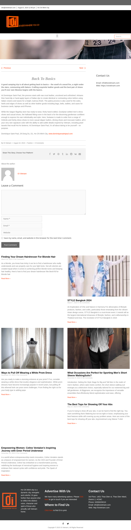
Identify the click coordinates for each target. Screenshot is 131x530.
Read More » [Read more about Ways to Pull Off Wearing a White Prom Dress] (5, 394)
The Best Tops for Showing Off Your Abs (89, 404)
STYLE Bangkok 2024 (79, 300)
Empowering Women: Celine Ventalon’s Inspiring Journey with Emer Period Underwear (28, 449)
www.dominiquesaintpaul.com (61, 134)
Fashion (30, 143)
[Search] (129, 36)
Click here (49, 510)
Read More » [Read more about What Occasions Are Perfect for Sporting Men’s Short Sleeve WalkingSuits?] (71, 397)
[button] (57, 36)
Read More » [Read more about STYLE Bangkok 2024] (71, 322)
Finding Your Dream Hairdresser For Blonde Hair (28, 256)
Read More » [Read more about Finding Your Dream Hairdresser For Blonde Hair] (5, 278)
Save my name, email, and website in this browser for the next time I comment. (38, 238)
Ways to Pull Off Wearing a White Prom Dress (26, 372)
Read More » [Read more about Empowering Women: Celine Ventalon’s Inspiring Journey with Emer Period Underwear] (5, 475)
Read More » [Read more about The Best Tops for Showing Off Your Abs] (71, 423)
